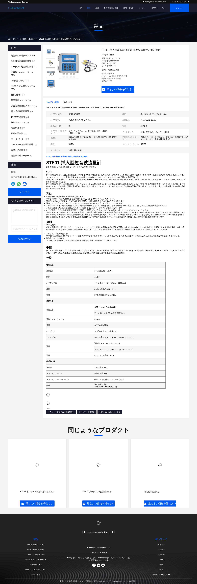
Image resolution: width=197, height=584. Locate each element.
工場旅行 (161, 549)
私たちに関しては (111, 8)
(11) (24, 144)
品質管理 (161, 554)
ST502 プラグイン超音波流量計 (96, 492)
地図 (161, 570)
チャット (179, 8)
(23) (18, 95)
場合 (161, 565)
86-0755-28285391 (180, 2)
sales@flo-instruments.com (154, 2)
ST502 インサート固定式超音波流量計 (37, 492)
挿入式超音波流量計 (27, 39)
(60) (23, 56)
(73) (20, 81)
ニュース (161, 560)
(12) (20, 117)
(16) (20, 122)
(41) (24, 106)
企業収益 (161, 544)
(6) (19, 150)
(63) (22, 111)
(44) (24, 67)
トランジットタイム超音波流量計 (61, 412)
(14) (21, 100)
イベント (142, 8)
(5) (21, 155)
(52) (23, 87)
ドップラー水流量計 (87, 412)
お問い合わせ (128, 8)
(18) (20, 139)
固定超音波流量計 (152, 492)
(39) (18, 128)
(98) (23, 73)
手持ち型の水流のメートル (109, 412)
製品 (88, 8)
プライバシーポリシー (161, 575)
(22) (23, 61)
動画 (97, 8)
